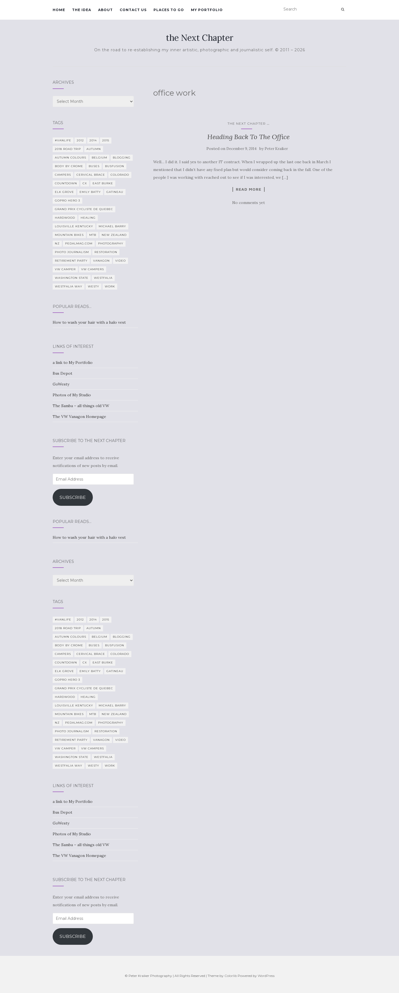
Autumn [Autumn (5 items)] (93, 149)
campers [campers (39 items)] (63, 175)
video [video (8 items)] (120, 260)
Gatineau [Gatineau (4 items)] (114, 192)
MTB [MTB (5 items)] (92, 235)
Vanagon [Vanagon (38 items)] (101, 260)
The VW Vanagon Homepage (79, 416)
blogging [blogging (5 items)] (122, 157)
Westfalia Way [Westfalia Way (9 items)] (68, 286)
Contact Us (133, 10)
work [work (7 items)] (110, 286)
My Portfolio (207, 10)
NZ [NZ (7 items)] (57, 243)
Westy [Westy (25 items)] (93, 286)
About (105, 10)
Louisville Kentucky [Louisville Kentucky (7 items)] (74, 226)
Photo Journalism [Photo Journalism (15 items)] (72, 252)
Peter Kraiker (276, 148)
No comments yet (248, 202)
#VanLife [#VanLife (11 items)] (63, 140)
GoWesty (61, 384)
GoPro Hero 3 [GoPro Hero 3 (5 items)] (67, 200)
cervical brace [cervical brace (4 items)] (90, 175)
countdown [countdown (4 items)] (66, 183)
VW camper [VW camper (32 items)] (65, 269)
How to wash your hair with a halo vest (89, 322)
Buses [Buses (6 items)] (94, 166)
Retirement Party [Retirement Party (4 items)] (71, 260)
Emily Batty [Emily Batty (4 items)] (90, 192)
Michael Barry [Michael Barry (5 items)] (112, 226)
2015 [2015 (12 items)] (105, 140)
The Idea (81, 10)
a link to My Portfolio (73, 362)
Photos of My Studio (72, 394)
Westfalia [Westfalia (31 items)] (103, 278)
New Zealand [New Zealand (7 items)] (114, 235)
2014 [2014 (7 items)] (93, 140)
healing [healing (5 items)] (88, 217)
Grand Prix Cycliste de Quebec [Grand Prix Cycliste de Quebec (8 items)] (84, 209)
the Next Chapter (199, 38)
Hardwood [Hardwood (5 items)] (65, 217)
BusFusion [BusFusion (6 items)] (114, 166)
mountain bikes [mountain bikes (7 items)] (69, 235)
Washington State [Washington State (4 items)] (71, 278)
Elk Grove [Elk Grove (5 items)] (64, 192)
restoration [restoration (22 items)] (105, 252)
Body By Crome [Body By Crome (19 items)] (69, 166)
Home (59, 10)
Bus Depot (62, 373)
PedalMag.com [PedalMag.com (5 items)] (79, 243)
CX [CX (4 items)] (85, 183)
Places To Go (169, 10)
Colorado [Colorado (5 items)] (120, 175)
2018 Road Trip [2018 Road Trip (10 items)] (68, 149)
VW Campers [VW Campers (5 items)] (92, 269)
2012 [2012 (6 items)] (80, 140)
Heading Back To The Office (248, 136)
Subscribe (73, 497)
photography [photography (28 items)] (110, 243)
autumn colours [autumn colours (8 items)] (70, 157)
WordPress (266, 976)
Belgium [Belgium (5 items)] (99, 157)
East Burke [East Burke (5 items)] (103, 183)
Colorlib (230, 976)
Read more (248, 189)
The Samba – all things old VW (81, 405)
